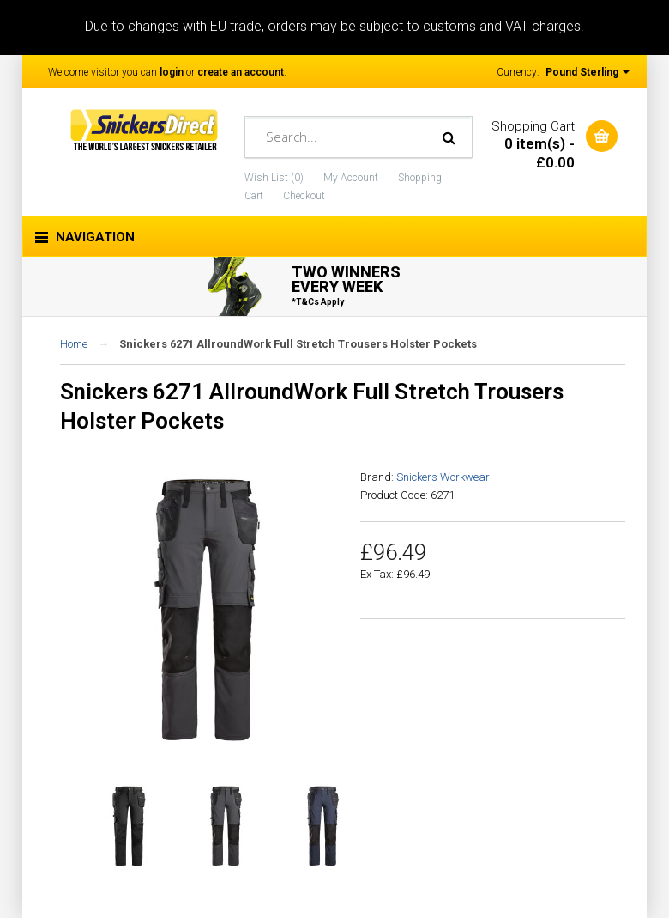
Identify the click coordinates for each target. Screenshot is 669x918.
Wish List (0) (274, 178)
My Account (350, 178)
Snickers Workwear (443, 477)
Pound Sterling (587, 72)
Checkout (304, 196)
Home (73, 343)
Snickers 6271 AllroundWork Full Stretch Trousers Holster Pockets (298, 343)
